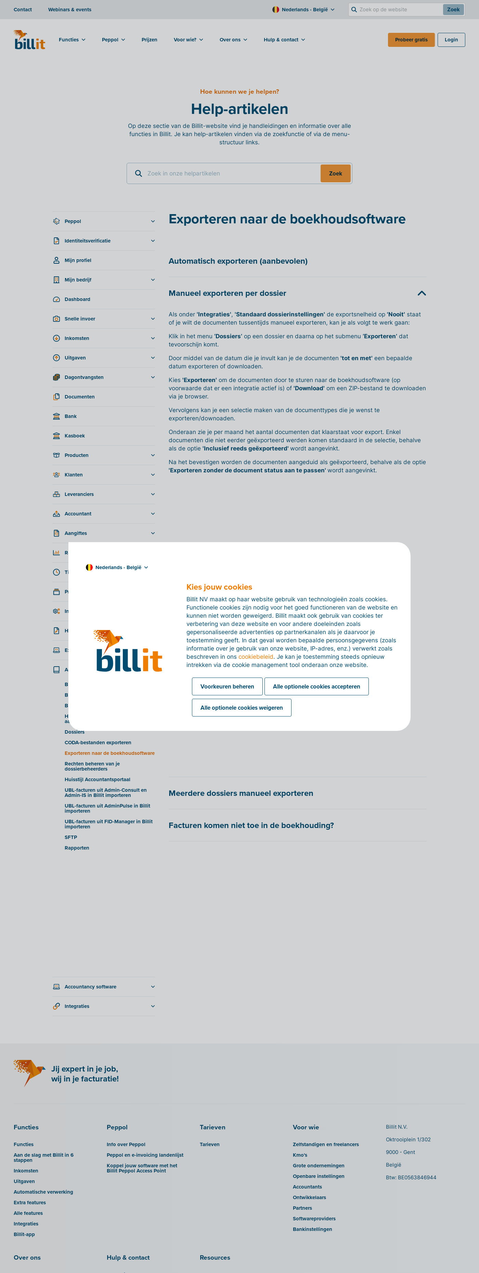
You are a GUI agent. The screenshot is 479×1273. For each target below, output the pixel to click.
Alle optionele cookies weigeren (241, 708)
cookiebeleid (255, 656)
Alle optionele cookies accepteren (316, 686)
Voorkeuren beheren (227, 686)
